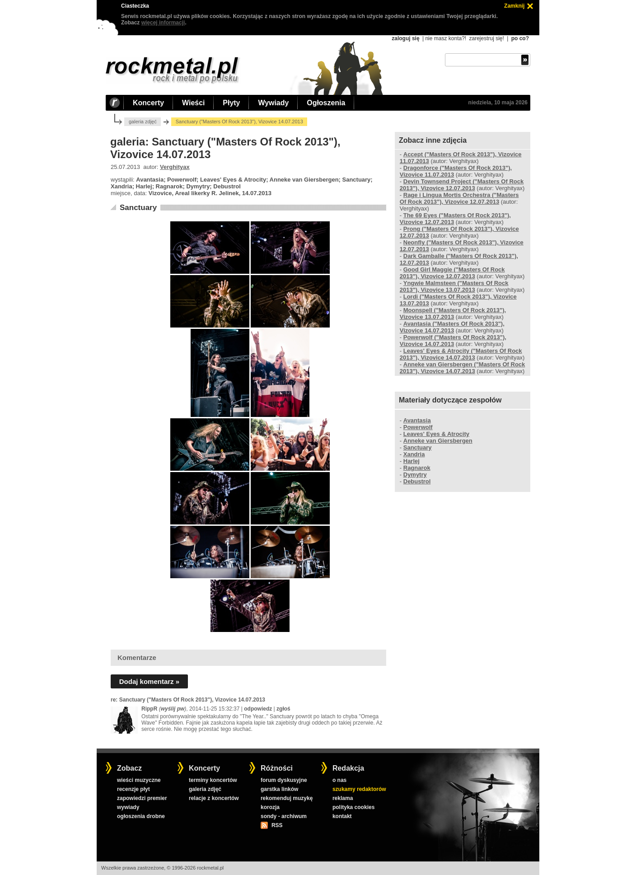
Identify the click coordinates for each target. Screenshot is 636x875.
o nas (339, 780)
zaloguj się (405, 38)
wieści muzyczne (139, 780)
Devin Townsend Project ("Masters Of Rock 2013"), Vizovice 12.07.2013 (462, 185)
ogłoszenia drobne (141, 816)
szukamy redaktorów (359, 789)
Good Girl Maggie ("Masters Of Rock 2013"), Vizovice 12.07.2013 (452, 273)
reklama (342, 798)
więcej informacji (163, 22)
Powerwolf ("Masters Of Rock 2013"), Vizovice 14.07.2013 (453, 340)
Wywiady (273, 103)
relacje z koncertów (214, 798)
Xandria (414, 454)
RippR (149, 709)
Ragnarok (416, 467)
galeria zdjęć (143, 121)
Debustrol (417, 481)
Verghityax (175, 167)
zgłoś (283, 709)
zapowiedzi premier (142, 798)
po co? (520, 38)
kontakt (342, 816)
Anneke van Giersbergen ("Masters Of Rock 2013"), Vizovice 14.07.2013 (462, 367)
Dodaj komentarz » (149, 681)
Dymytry (415, 474)
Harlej (411, 461)
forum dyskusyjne (284, 780)
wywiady (128, 807)
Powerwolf (418, 427)
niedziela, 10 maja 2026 (498, 102)
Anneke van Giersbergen (437, 440)
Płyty (231, 103)
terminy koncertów (213, 780)
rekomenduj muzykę (287, 798)
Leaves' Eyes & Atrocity (436, 433)
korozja (270, 807)
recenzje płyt (133, 789)
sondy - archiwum (284, 816)
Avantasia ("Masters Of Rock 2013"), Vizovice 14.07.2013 (452, 327)
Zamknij (514, 6)
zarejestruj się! (486, 38)
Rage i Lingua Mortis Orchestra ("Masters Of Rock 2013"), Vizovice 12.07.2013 (459, 198)
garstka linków (279, 789)
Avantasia (417, 420)
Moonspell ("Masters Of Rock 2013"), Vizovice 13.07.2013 (453, 313)
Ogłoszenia (326, 103)
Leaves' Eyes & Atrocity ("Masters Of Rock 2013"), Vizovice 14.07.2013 (461, 354)
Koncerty (148, 103)
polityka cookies (353, 807)
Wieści (193, 103)
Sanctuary (138, 207)
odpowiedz (258, 709)
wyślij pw (173, 709)
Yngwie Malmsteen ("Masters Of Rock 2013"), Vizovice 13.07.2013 (454, 286)
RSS (276, 825)
